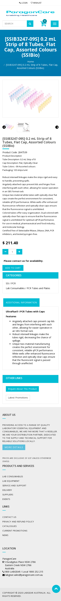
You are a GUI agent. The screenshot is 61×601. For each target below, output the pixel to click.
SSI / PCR (11, 283)
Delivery (7, 490)
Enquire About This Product (22, 388)
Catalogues (9, 526)
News (5, 535)
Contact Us (9, 517)
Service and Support (14, 485)
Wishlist (36, 2)
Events (6, 499)
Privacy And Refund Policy (18, 521)
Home (30, 61)
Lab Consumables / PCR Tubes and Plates (28, 288)
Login (23, 2)
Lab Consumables (12, 476)
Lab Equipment (11, 481)
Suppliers (7, 494)
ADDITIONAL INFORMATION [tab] (21, 302)
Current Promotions (14, 530)
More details (14, 447)
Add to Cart (13, 267)
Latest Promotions (18, 397)
